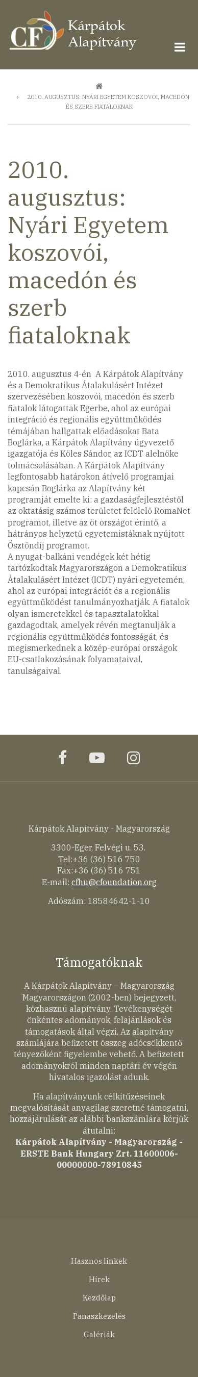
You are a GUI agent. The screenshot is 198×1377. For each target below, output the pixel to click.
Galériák (99, 1334)
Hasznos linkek (99, 1261)
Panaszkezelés (99, 1316)
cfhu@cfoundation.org (114, 882)
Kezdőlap (99, 1298)
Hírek (99, 1279)
